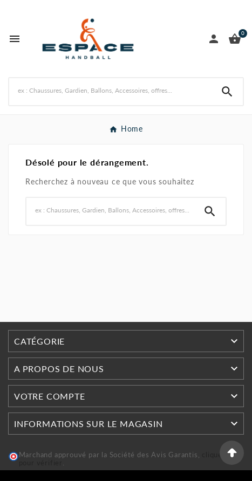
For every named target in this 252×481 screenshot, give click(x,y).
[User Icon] (213, 38)
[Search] (227, 92)
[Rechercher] (110, 90)
